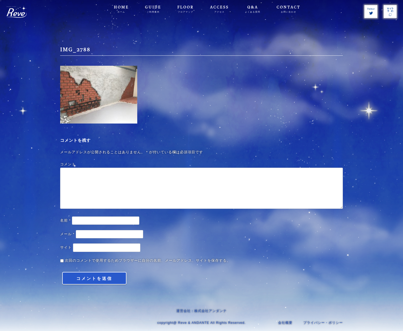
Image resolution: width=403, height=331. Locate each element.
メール (67, 234)
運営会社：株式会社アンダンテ (201, 311)
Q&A (252, 9)
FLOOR (185, 9)
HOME (121, 9)
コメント (68, 164)
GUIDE (153, 9)
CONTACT (288, 9)
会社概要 (285, 323)
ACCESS (219, 9)
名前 (65, 220)
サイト (66, 247)
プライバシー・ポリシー (323, 323)
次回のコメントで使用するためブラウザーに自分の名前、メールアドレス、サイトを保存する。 (148, 260)
